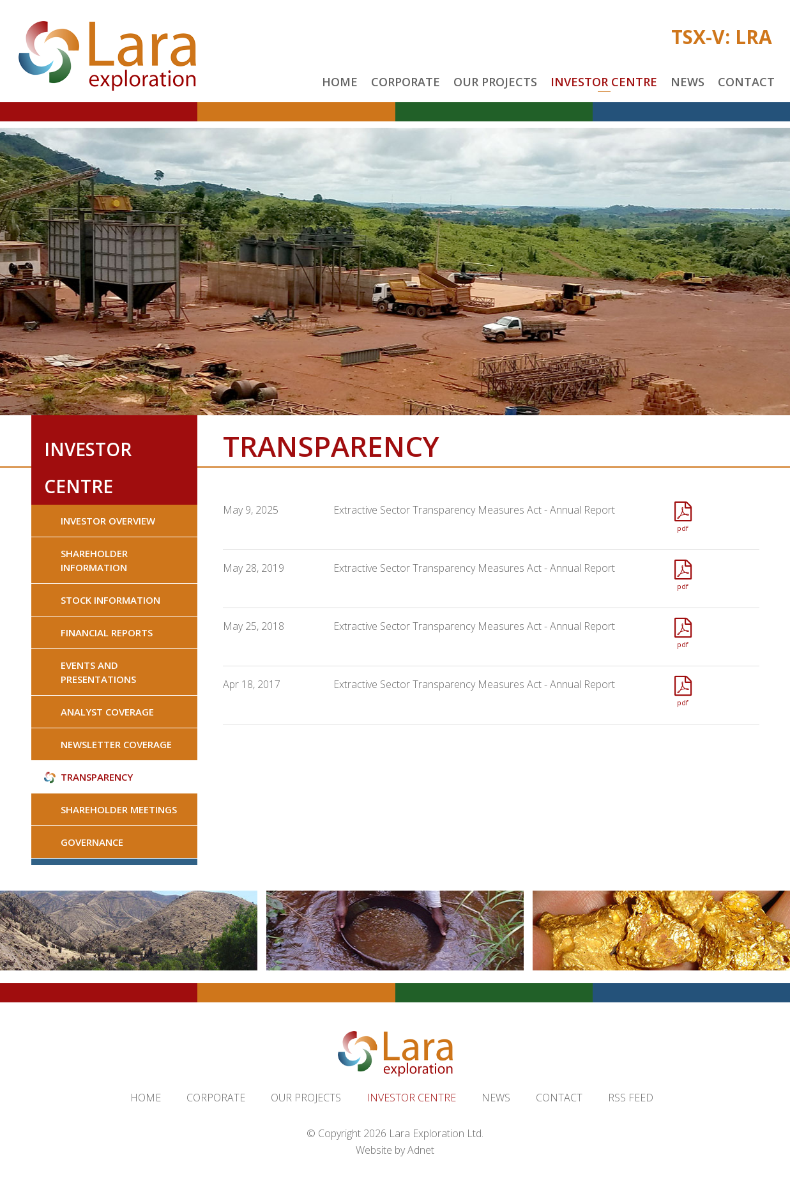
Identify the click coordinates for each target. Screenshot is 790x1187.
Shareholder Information (94, 560)
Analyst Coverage (107, 711)
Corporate (405, 81)
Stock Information (110, 600)
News (687, 81)
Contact (746, 81)
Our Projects (495, 81)
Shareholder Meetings (119, 809)
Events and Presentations (98, 672)
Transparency (97, 776)
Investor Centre (604, 81)
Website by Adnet (395, 1150)
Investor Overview (108, 520)
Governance (92, 842)
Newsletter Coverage (116, 744)
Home (340, 81)
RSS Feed (630, 1098)
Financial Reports (107, 632)
